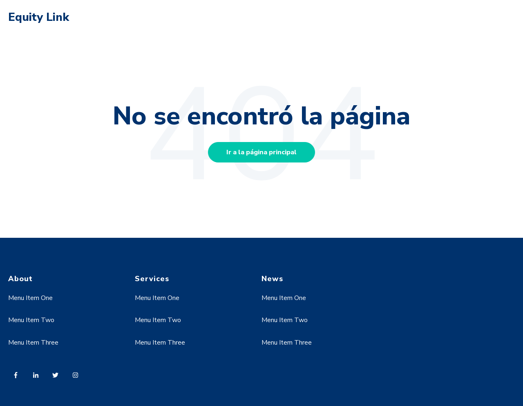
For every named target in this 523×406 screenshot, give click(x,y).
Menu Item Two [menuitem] (31, 320)
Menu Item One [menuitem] (30, 297)
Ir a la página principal (261, 152)
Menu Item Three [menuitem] (33, 342)
